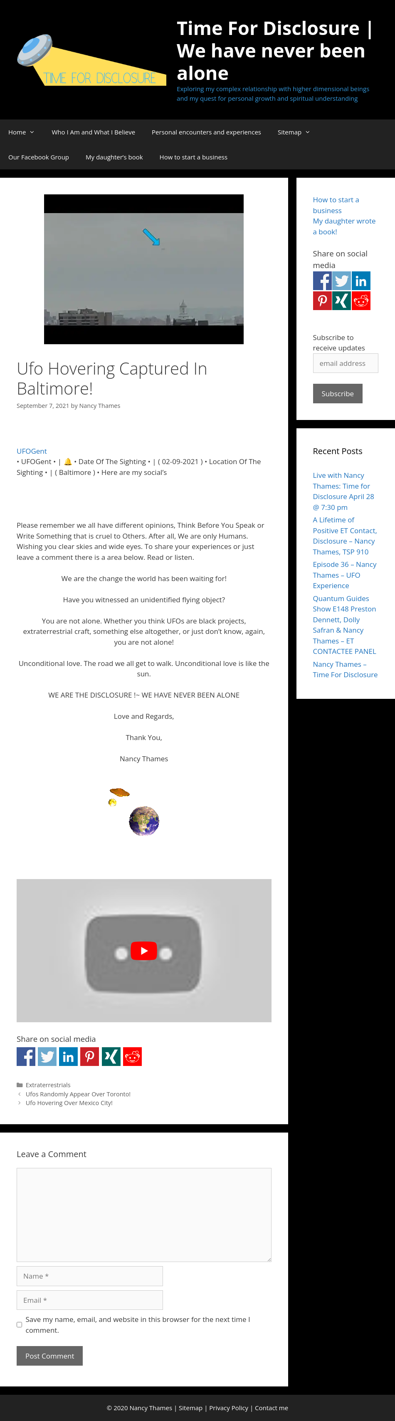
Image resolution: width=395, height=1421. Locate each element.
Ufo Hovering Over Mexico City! (69, 1103)
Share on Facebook (26, 1056)
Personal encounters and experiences (206, 132)
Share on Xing (111, 1056)
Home (25, 131)
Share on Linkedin (68, 1056)
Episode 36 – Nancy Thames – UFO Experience (345, 574)
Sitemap (298, 131)
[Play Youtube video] (144, 950)
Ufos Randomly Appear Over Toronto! (78, 1094)
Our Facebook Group (38, 157)
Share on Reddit (132, 1056)
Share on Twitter (47, 1056)
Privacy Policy (228, 1408)
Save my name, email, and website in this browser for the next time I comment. (138, 1324)
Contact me (271, 1408)
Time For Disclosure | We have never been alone (276, 50)
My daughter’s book (114, 157)
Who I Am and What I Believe (93, 132)
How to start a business (194, 157)
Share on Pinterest (89, 1056)
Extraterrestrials (48, 1085)
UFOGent (32, 451)
